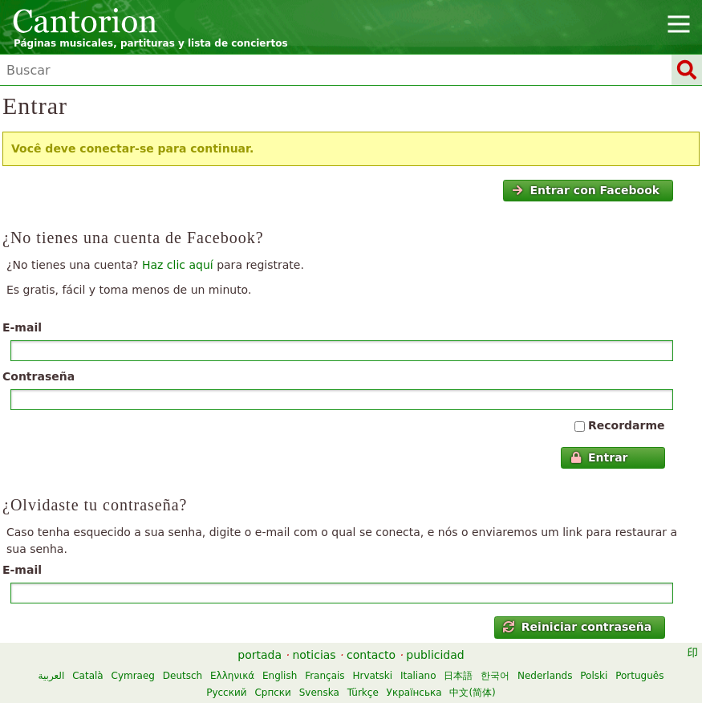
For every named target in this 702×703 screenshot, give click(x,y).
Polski (593, 675)
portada (259, 654)
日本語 (458, 675)
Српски (272, 692)
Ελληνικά (232, 675)
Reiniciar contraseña (577, 626)
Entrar (599, 457)
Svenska (319, 692)
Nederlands (544, 675)
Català (87, 675)
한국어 (495, 675)
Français (324, 675)
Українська (414, 692)
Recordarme (626, 425)
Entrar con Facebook (585, 190)
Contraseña (38, 376)
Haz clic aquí (177, 264)
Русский (226, 692)
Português (639, 675)
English (279, 675)
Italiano (418, 675)
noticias (313, 654)
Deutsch (182, 675)
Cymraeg (133, 675)
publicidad (435, 654)
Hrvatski (372, 675)
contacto (371, 654)
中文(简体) (472, 692)
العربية (52, 675)
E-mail (22, 327)
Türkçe (363, 692)
